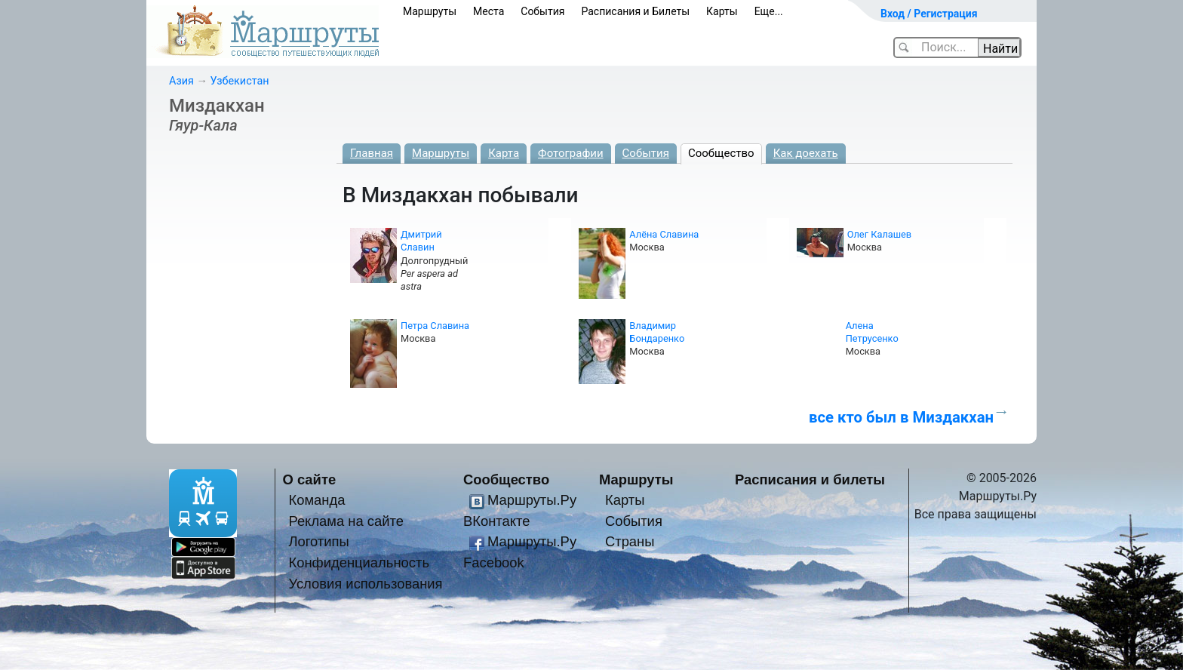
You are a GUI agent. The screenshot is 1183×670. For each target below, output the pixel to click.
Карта (503, 153)
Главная (371, 153)
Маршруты (429, 11)
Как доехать (805, 153)
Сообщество (721, 153)
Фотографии (571, 153)
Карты (722, 11)
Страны (630, 541)
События (542, 11)
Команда (316, 500)
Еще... (768, 11)
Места (488, 11)
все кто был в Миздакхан (901, 417)
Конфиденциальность (358, 562)
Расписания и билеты (810, 479)
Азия (181, 81)
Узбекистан (239, 81)
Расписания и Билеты (635, 11)
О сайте (309, 479)
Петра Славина (435, 325)
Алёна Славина (664, 234)
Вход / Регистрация (929, 14)
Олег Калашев (879, 234)
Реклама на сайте (346, 521)
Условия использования (365, 584)
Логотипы (318, 541)
